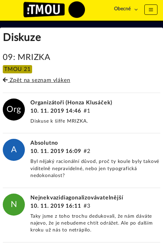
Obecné (122, 9)
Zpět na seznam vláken (36, 80)
